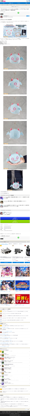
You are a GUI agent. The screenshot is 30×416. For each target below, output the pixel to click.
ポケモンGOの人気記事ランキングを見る (5, 346)
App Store (15, 218)
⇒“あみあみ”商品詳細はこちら (4, 191)
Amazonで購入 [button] (6, 262)
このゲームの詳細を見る (7, 214)
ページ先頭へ (27, 409)
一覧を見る (28, 265)
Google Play (15, 221)
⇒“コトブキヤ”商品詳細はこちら (4, 193)
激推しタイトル (16, 6)
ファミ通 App (3, 1)
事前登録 (13, 6)
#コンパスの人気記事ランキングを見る (4, 327)
